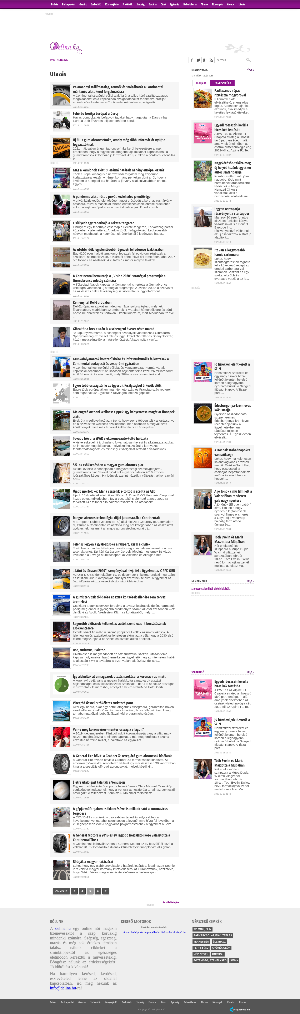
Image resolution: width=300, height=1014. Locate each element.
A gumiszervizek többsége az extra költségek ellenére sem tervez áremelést (119, 599)
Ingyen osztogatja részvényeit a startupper (231, 211)
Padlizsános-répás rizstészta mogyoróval (230, 92)
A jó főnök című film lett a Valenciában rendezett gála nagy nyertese (233, 496)
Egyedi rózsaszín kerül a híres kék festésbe (231, 127)
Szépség (140, 4)
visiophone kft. (159, 1009)
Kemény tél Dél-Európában (92, 302)
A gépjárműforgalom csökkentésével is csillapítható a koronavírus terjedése (120, 811)
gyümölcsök (221, 948)
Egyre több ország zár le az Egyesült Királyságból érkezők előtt (117, 385)
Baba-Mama (189, 4)
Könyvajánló (111, 4)
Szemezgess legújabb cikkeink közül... (211, 589)
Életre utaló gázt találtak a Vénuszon (99, 782)
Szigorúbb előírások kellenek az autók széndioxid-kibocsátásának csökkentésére (119, 626)
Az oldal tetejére (170, 902)
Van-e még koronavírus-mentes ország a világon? (108, 729)
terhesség (201, 941)
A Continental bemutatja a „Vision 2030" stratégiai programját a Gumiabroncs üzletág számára (119, 278)
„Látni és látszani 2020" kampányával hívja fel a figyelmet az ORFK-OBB (124, 570)
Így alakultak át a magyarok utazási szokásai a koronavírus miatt (119, 676)
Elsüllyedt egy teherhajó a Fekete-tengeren (103, 223)
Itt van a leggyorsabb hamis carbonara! (229, 252)
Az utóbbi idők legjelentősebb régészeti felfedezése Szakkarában (118, 249)
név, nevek (201, 954)
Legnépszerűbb (222, 83)
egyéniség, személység (210, 960)
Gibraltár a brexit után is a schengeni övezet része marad (113, 329)
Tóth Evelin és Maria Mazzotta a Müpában (229, 539)
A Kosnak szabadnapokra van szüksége (232, 452)
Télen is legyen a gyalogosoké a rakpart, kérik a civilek (111, 544)
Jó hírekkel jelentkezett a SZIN (232, 366)
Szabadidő (96, 4)
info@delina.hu (63, 988)
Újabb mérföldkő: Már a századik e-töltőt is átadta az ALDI (114, 491)
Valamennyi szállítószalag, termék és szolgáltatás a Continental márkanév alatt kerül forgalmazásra (118, 89)
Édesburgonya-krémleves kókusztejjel (232, 407)
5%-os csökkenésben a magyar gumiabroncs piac (108, 465)
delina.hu (63, 928)
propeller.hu (153, 932)
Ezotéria (152, 4)
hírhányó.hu (179, 932)
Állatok (204, 4)
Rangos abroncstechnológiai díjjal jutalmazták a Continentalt (116, 518)
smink (234, 960)
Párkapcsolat (68, 4)
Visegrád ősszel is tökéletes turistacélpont (103, 703)
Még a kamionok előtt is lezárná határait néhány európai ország (118, 170)
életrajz (219, 941)
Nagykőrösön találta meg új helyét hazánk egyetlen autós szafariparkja (232, 168)
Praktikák (127, 4)
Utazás (242, 4)
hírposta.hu (140, 932)
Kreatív (230, 4)
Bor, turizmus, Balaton (89, 650)
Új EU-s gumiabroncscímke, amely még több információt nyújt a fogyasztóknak (119, 142)
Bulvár (54, 4)
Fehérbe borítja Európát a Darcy (96, 113)
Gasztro (83, 4)
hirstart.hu (128, 932)
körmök (218, 954)
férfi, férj (201, 948)
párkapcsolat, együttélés (213, 935)
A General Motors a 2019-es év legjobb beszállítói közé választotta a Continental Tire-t (121, 837)
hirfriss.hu (166, 932)
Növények (217, 4)
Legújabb (201, 83)
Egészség (174, 4)
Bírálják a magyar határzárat (93, 861)
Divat (163, 4)
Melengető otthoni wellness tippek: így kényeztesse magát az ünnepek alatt (124, 414)
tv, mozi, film (202, 929)
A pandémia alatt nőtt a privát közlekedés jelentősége (111, 196)
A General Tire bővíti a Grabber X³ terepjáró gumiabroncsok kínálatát (122, 756)
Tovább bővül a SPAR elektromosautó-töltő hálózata (110, 438)
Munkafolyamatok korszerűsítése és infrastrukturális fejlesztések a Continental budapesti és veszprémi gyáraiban (121, 361)
